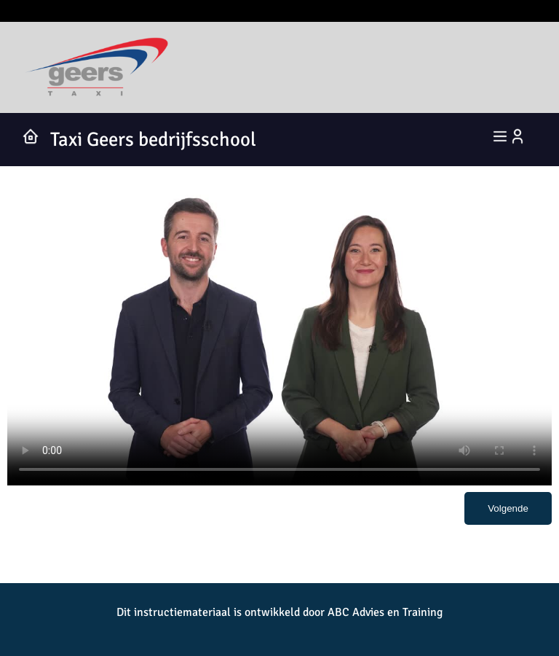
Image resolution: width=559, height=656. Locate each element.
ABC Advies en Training (385, 612)
